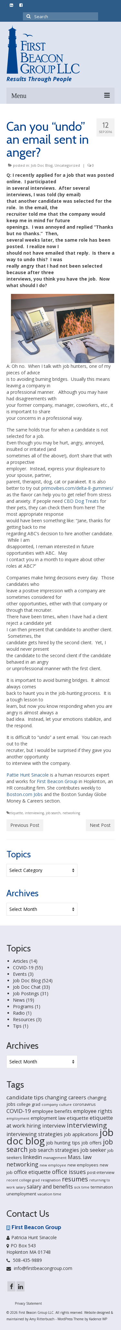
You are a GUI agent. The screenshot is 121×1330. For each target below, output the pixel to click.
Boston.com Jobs (24, 794)
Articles (20, 961)
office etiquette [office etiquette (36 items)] (32, 1172)
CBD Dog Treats (81, 501)
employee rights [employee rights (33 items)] (92, 1111)
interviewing (34, 813)
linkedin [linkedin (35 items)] (32, 1157)
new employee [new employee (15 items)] (53, 1165)
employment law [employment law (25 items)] (48, 1118)
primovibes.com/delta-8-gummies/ (77, 488)
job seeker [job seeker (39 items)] (93, 1150)
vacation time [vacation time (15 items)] (49, 1193)
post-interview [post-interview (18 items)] (101, 1172)
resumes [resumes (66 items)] (75, 1179)
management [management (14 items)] (54, 1157)
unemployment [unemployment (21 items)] (21, 1194)
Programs (23, 1006)
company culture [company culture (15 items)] (57, 1104)
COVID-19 (23, 967)
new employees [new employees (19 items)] (82, 1165)
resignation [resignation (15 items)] (51, 1180)
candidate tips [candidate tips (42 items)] (25, 1097)
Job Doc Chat (27, 987)
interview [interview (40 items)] (54, 1125)
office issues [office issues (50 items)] (69, 1172)
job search (53, 813)
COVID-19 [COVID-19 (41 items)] (18, 1111)
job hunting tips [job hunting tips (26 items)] (63, 1143)
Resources (24, 1019)
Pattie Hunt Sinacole (27, 775)
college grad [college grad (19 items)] (28, 1104)
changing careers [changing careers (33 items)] (65, 1097)
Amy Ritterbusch (42, 1319)
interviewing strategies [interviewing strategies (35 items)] (34, 1134)
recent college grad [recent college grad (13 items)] (23, 1180)
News (19, 1000)
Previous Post (24, 825)
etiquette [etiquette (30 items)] (77, 1118)
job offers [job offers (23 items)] (91, 1143)
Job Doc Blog (42, 165)
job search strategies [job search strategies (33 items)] (54, 1150)
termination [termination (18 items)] (102, 1187)
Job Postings (26, 993)
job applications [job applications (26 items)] (81, 1134)
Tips (17, 1026)
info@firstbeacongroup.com (39, 1268)
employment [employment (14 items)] (17, 1118)
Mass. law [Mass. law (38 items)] (80, 1157)
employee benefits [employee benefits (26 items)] (52, 1111)
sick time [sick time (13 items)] (81, 1187)
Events (20, 974)
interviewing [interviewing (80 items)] (87, 1125)
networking (71, 813)
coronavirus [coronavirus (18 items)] (84, 1104)
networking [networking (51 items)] (22, 1164)
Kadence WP (98, 1319)
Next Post (100, 825)
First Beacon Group (57, 781)
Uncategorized (67, 165)
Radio (19, 1013)
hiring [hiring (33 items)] (33, 1125)
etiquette (16, 813)
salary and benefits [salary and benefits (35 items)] (50, 1186)
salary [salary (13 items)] (20, 1187)
